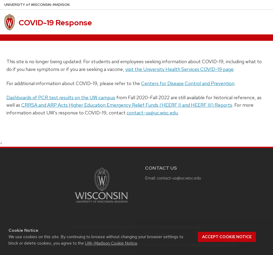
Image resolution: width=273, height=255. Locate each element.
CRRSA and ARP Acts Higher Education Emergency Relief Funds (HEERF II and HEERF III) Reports (126, 105)
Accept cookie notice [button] (227, 237)
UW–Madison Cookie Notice (111, 243)
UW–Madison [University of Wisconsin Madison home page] (37, 4)
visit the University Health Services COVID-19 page (179, 69)
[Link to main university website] (101, 203)
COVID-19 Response (55, 23)
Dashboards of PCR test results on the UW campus (60, 97)
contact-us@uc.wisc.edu (152, 113)
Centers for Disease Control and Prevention (187, 83)
